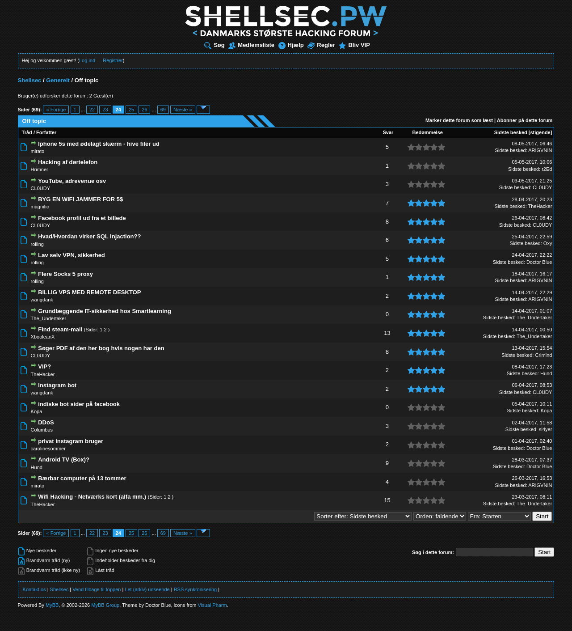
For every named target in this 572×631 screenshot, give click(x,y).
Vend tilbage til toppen (96, 589)
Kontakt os (34, 589)
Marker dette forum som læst (459, 120)
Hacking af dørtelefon (67, 162)
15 (387, 500)
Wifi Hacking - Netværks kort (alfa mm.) (92, 496)
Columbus (42, 429)
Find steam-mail (60, 329)
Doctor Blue (539, 262)
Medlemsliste (251, 45)
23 (105, 109)
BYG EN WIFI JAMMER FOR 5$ (80, 199)
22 (92, 109)
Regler (321, 45)
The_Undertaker (49, 318)
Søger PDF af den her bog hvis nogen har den (101, 348)
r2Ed (547, 169)
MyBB (52, 605)
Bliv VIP (354, 45)
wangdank (42, 299)
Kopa (36, 411)
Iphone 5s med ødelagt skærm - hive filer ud (99, 143)
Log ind (87, 60)
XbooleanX (43, 336)
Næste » (182, 109)
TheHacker (540, 206)
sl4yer (545, 429)
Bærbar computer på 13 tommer (82, 478)
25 (131, 109)
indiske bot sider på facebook (79, 404)
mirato (38, 151)
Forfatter (46, 132)
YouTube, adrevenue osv (72, 181)
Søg (214, 45)
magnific (40, 206)
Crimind (543, 355)
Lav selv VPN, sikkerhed (71, 255)
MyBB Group (105, 605)
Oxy (547, 243)
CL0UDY (40, 188)
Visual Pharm (212, 605)
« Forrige (56, 109)
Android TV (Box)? (63, 459)
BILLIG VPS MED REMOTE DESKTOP (89, 292)
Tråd (27, 132)
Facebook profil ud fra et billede (82, 218)
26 (144, 109)
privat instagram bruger (70, 441)
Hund (546, 373)
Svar (388, 132)
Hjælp (291, 45)
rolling (37, 244)
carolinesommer (48, 448)
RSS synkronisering (195, 589)
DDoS (46, 422)
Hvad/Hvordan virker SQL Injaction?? (89, 236)
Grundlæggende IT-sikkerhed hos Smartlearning (104, 311)
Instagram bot (57, 385)
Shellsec (30, 80)
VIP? (44, 366)
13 (387, 333)
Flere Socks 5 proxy (65, 274)
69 (163, 109)
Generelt (58, 80)
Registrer (113, 60)
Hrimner (39, 169)
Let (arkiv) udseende (147, 589)
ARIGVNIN (540, 150)
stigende (540, 132)
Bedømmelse (427, 132)
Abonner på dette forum (525, 120)
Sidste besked (510, 132)
